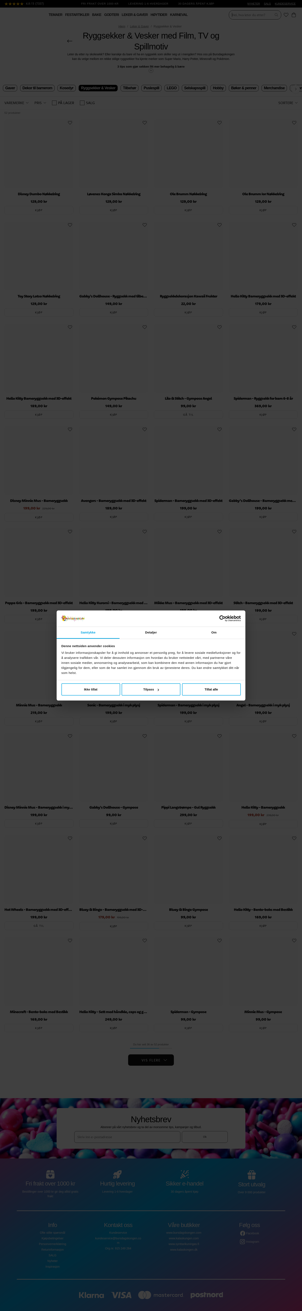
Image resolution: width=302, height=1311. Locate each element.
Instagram (252, 1241)
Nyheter (52, 1261)
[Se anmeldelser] (24, 3)
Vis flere (154, 1060)
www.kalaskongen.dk (184, 1249)
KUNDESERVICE (285, 3)
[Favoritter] (286, 15)
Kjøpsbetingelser (52, 1238)
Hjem (121, 26)
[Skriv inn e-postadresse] (127, 1137)
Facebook (252, 1233)
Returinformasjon (52, 1249)
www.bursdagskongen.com (183, 1232)
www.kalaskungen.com (184, 1238)
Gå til (188, 414)
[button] (16, 103)
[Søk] (249, 14)
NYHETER (253, 3)
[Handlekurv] (294, 15)
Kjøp (39, 210)
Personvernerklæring (52, 1244)
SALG (267, 3)
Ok (205, 1137)
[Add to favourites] (70, 123)
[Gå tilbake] (69, 41)
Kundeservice (118, 1232)
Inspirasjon (53, 1266)
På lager (63, 103)
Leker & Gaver (139, 26)
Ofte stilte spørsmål (52, 1232)
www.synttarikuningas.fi (184, 1244)
